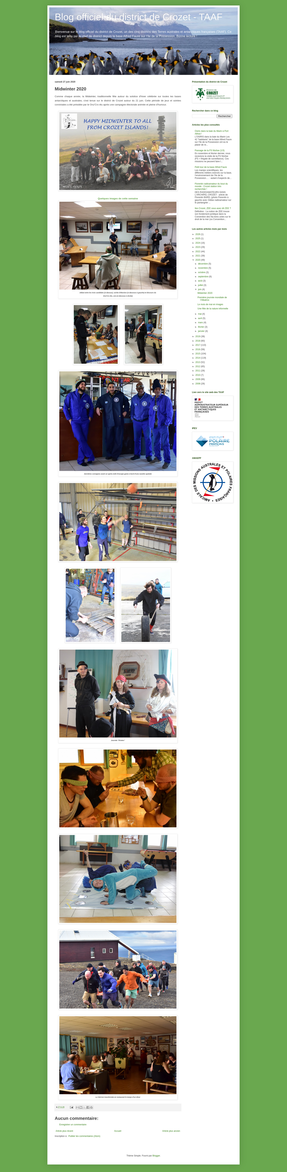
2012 (198, 366)
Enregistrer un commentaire (72, 1124)
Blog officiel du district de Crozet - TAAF (138, 17)
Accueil (117, 1131)
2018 (198, 341)
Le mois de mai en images (210, 304)
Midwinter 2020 (204, 293)
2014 (198, 358)
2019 (198, 336)
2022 (198, 251)
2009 (198, 379)
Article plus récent (64, 1131)
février (201, 327)
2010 (198, 375)
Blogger (156, 1155)
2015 (198, 353)
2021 (198, 255)
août (200, 281)
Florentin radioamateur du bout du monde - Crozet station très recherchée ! (211, 186)
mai (200, 314)
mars (201, 322)
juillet (201, 285)
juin (200, 289)
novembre (203, 268)
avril (200, 318)
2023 (198, 247)
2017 (198, 345)
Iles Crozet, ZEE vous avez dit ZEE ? (213, 208)
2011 (198, 370)
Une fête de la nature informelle (212, 308)
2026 (198, 234)
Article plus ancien (171, 1131)
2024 (198, 243)
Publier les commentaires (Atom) (84, 1136)
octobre (202, 272)
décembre (203, 263)
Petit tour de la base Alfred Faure (211, 167)
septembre (203, 276)
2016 (198, 349)
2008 (198, 383)
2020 (198, 260)
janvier (201, 331)
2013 (198, 362)
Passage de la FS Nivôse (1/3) (210, 150)
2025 (198, 238)
